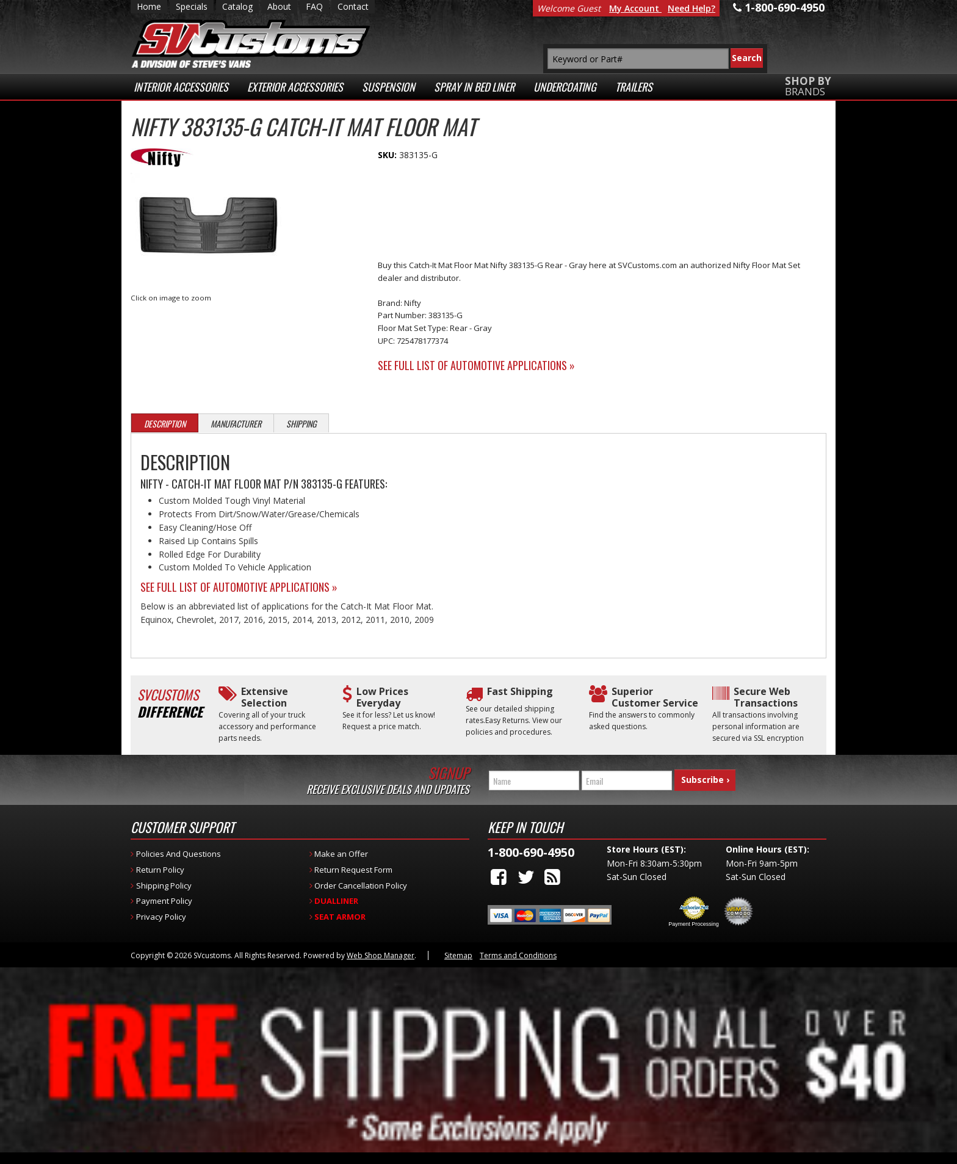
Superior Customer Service (655, 697)
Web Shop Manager (380, 955)
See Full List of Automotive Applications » (476, 365)
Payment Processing (693, 924)
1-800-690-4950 (531, 852)
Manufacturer (236, 423)
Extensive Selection (264, 697)
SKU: (388, 155)
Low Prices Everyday (382, 697)
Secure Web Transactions (766, 697)
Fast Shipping (520, 691)
